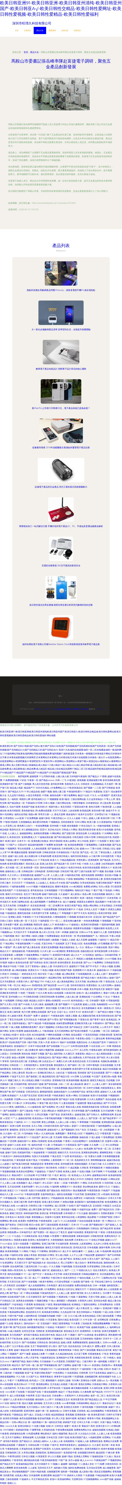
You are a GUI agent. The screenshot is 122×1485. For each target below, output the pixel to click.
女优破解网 (65, 1069)
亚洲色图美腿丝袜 (54, 1331)
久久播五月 (68, 1053)
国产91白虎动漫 (85, 1335)
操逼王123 (12, 1190)
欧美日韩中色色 (47, 1335)
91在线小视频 (83, 1171)
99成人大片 (50, 981)
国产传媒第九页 (84, 1205)
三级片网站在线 (63, 803)
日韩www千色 (86, 932)
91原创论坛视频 (95, 1289)
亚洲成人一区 (99, 1357)
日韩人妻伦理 (18, 1072)
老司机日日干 (20, 958)
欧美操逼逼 (96, 1069)
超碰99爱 (76, 1365)
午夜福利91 (60, 1327)
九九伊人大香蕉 (100, 1243)
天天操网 (57, 1137)
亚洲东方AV (33, 970)
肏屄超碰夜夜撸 (43, 1338)
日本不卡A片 (75, 1012)
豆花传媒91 (46, 1323)
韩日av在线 (34, 1224)
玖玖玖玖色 (75, 1152)
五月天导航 (80, 981)
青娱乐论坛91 (109, 1403)
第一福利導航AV (36, 1422)
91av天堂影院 (58, 1361)
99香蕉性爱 (105, 1133)
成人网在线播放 (19, 970)
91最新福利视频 (107, 924)
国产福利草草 (9, 1137)
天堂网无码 (77, 1479)
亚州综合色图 (100, 1300)
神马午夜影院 (56, 841)
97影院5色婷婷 (10, 822)
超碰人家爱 (66, 1342)
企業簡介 (27, 30)
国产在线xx (65, 1126)
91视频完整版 (41, 1300)
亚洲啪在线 (84, 996)
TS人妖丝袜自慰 (61, 1369)
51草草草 (4, 1061)
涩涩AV (43, 829)
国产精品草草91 (110, 1118)
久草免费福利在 (105, 1304)
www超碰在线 (34, 1107)
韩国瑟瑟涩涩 (36, 1164)
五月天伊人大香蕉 (52, 1403)
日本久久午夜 (114, 1198)
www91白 (18, 1194)
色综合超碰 (110, 1099)
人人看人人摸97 (100, 974)
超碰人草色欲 (30, 1255)
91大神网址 (51, 1179)
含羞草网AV (27, 1167)
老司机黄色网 (100, 951)
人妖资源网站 (85, 1243)
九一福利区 (12, 799)
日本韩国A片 (69, 1213)
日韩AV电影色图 (38, 1471)
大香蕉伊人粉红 (85, 1300)
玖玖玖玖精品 (42, 788)
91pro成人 (43, 1266)
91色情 (85, 864)
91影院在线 (109, 981)
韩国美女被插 (20, 1240)
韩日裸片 (74, 898)
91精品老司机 (6, 1160)
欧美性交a (93, 913)
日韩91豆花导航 (91, 1027)
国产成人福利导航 (53, 1053)
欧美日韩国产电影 (63, 970)
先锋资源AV (17, 1069)
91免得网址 (48, 1205)
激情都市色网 (34, 852)
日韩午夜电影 (92, 1065)
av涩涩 (6, 1118)
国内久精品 (63, 1319)
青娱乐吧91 (17, 1175)
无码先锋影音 (67, 822)
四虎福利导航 (23, 1152)
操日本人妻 (47, 1137)
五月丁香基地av (32, 966)
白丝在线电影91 (39, 977)
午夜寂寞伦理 (18, 928)
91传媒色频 (115, 970)
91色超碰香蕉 (38, 1152)
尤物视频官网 (90, 1376)
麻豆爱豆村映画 (40, 822)
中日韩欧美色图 (30, 996)
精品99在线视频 (110, 1069)
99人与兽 (20, 1376)
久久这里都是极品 (20, 1148)
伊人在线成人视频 (30, 1080)
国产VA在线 (23, 1004)
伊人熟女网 (105, 803)
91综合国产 (35, 1137)
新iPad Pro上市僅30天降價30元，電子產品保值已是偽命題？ (61, 408)
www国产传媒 (106, 1479)
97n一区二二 (56, 920)
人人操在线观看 (39, 848)
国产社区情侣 (36, 1148)
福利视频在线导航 (95, 1202)
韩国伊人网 (24, 799)
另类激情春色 (94, 1354)
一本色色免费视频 (90, 920)
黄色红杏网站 (84, 1384)
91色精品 (49, 1327)
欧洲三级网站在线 (20, 901)
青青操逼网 (28, 1437)
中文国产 (96, 1076)
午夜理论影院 (14, 1456)
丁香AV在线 (95, 848)
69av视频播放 (30, 1228)
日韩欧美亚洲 (48, 852)
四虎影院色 (37, 985)
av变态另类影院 (33, 795)
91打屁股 (44, 1445)
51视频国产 (13, 1354)
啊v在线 (13, 1221)
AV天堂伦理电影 (62, 1281)
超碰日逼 (73, 932)
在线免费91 (39, 1008)
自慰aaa (4, 939)
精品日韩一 (5, 1422)
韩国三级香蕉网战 (61, 1323)
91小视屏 (50, 1354)
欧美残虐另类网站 (50, 1312)
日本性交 (59, 1426)
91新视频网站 (90, 845)
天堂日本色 (46, 943)
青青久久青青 (6, 1350)
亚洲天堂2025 (102, 1426)
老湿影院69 (80, 1202)
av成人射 (116, 1126)
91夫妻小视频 (38, 1426)
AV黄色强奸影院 (87, 1126)
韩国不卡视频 (37, 1053)
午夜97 (10, 1380)
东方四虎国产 (16, 1335)
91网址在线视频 (31, 1293)
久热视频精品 (96, 784)
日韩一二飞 (60, 780)
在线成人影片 (35, 1099)
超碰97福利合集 (49, 894)
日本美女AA (11, 1217)
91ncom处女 (6, 1243)
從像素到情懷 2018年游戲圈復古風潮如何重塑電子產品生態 (61, 447)
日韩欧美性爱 (105, 1034)
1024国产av (11, 845)
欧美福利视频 (72, 1080)
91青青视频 (82, 1122)
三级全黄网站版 (78, 799)
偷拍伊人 (110, 894)
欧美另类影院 (13, 810)
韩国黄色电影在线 (90, 1107)
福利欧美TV (23, 1137)
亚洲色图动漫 (26, 875)
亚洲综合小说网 (88, 1380)
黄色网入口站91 (25, 826)
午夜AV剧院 (38, 1319)
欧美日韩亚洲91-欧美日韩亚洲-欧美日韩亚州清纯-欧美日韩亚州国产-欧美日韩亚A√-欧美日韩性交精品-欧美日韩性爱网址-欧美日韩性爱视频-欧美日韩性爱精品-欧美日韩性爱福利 (61, 8)
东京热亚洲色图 (37, 905)
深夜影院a (80, 1053)
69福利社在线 (16, 1255)
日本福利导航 (111, 955)
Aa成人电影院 (14, 1331)
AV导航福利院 (112, 1000)
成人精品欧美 (76, 1084)
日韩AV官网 (89, 837)
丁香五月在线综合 (16, 1308)
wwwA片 (66, 1000)
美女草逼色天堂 (97, 989)
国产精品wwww (46, 780)
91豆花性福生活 (21, 890)
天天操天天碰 (94, 1164)
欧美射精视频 (11, 1251)
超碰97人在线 (14, 1145)
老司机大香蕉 (92, 1091)
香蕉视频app (38, 1217)
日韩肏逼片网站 (99, 1384)
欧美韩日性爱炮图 (89, 924)
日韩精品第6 (28, 871)
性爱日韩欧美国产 (104, 883)
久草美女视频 (28, 1452)
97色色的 (107, 890)
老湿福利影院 (45, 1228)
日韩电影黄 (39, 871)
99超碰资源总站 (47, 1357)
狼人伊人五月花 (46, 932)
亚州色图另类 (67, 1164)
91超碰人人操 (82, 1441)
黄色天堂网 (94, 807)
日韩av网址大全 (19, 1422)
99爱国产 (7, 947)
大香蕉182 (29, 1114)
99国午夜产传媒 (15, 1316)
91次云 (106, 996)
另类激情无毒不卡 (66, 909)
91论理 (65, 1156)
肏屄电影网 (23, 776)
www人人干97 (71, 1050)
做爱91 (67, 1426)
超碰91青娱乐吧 (21, 1350)
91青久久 (71, 1327)
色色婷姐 (67, 928)
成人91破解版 (69, 901)
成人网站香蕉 (68, 974)
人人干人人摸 (75, 1255)
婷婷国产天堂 (69, 1422)
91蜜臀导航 (35, 1430)
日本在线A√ (114, 951)
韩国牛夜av (54, 807)
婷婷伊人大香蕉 (74, 1475)
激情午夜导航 (76, 1293)
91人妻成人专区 (86, 1464)
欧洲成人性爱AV (11, 1034)
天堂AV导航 (94, 1297)
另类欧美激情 (107, 1213)
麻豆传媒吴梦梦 (37, 1179)
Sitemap (99, 709)
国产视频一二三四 (92, 788)
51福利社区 (112, 1042)
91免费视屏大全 (54, 901)
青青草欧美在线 (95, 1262)
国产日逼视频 (25, 1038)
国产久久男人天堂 (8, 1004)
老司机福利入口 (38, 799)
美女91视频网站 (47, 1027)
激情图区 (61, 1300)
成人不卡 (66, 1251)
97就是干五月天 (17, 1076)
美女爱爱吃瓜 (100, 1335)
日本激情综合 (92, 803)
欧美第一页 (98, 1221)
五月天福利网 (107, 1110)
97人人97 (65, 1046)
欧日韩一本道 (108, 1445)
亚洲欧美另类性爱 (8, 993)
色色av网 (86, 894)
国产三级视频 (24, 784)
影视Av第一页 (20, 920)
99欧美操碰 (48, 1031)
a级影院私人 (20, 1107)
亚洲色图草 (93, 860)
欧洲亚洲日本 (6, 746)
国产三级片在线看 (83, 871)
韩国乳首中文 (63, 1110)
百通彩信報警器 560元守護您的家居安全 (61, 565)
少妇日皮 (60, 1072)
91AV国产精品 (20, 1289)
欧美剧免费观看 (75, 845)
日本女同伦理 (94, 1183)
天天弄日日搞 (13, 1281)
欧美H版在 (64, 799)
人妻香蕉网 (56, 1160)
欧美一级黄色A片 (106, 1008)
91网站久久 (110, 1221)
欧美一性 (26, 1145)
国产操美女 (10, 1224)
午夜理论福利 (43, 939)
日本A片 (75, 1224)
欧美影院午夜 (70, 1452)
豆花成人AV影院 (42, 1414)
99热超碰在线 (57, 1198)
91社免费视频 (31, 818)
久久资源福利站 (104, 822)
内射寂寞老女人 (108, 1088)
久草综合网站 (29, 1103)
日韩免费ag (114, 1319)
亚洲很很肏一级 (82, 1414)
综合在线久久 (53, 1262)
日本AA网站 (80, 822)
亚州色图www (15, 996)
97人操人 (108, 1456)
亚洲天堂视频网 (109, 1331)
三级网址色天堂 (108, 1278)
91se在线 (35, 943)
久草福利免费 (44, 856)
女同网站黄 (102, 1319)
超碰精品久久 (84, 1445)
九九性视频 (85, 1076)
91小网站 (23, 1251)
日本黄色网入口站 (70, 848)
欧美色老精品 (89, 1316)
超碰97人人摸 (10, 1399)
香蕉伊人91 (106, 867)
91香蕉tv (67, 1141)
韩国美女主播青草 (85, 901)
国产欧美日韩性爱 (20, 1164)
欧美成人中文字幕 (53, 1274)
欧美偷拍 (16, 1008)
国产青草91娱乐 (97, 1019)
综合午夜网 (15, 807)
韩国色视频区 (81, 1164)
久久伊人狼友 (37, 1004)
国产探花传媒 (50, 1084)
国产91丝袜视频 (29, 1281)
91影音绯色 (17, 1460)
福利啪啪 (38, 1403)
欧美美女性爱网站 (25, 1171)
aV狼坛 (73, 1122)
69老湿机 (71, 780)
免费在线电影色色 (83, 1285)
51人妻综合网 (98, 1038)
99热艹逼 (62, 1460)
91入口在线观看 (68, 1221)
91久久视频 (54, 1266)
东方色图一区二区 (14, 867)
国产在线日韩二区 (48, 958)
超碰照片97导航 (77, 966)
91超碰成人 (74, 924)
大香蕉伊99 (70, 1395)
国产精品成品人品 (93, 1399)
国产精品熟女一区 (16, 803)
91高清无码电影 (90, 1034)
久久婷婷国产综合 (76, 1091)
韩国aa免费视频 (70, 1137)
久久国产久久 (32, 1376)
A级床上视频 (37, 936)
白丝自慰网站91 (80, 1141)
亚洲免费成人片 (29, 837)
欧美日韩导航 (105, 913)
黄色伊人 (18, 1323)
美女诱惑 (77, 1186)
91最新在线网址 (89, 1304)
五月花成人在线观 (58, 1384)
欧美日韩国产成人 (79, 1437)
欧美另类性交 (69, 1278)
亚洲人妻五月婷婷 (50, 1202)
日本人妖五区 (26, 989)
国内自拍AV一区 (31, 1323)
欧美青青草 (12, 1319)
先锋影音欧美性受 (83, 1357)
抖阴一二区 (61, 1316)
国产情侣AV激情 (105, 1012)
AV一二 (27, 1122)
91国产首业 (54, 1114)
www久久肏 (11, 1426)
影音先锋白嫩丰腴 (72, 920)
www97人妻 (63, 985)
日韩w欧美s (106, 1266)
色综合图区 (76, 1034)
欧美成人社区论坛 (65, 1289)
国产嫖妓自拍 (53, 1190)
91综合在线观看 (85, 1221)
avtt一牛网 (106, 1046)
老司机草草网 (57, 784)
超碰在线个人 (53, 1129)
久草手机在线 (89, 1057)
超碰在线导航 (24, 1118)
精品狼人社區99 (37, 1000)
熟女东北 (76, 1008)
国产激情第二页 (33, 1076)
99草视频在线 (9, 1198)
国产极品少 (93, 776)
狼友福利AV (71, 814)
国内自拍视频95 (47, 867)
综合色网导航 (16, 1266)
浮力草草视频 (77, 1110)
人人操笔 (32, 1468)
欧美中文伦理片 (85, 814)
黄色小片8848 (77, 1179)
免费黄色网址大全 (82, 1430)
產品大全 (39, 30)
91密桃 (103, 776)
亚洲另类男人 (67, 1114)
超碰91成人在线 (15, 856)
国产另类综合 (36, 962)
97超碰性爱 (80, 1103)
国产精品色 (97, 1392)
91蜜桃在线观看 (67, 1236)
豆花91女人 (62, 1012)
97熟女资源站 (72, 1392)
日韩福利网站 (82, 1403)
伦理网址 (106, 1437)
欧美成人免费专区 (74, 1198)
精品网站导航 (54, 977)
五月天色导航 (9, 905)
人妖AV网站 (27, 1008)
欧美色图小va (61, 924)
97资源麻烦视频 (7, 1171)
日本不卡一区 (23, 841)
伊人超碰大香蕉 (15, 1015)
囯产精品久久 (25, 1441)
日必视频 (110, 1080)
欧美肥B (22, 1221)
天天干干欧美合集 (14, 1338)
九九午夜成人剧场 (20, 1346)
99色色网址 (58, 1373)
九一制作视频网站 (32, 1270)
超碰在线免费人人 (32, 1031)
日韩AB (107, 1369)
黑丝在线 (26, 1053)
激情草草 (4, 1129)
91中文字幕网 (109, 1399)
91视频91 (72, 1335)
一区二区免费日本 (55, 905)
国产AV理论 (53, 1019)
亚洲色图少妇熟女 (39, 841)
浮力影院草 (116, 886)
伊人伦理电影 (112, 1145)
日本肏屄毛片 (25, 1232)
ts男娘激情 (71, 1300)
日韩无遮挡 (77, 837)
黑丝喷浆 (82, 1072)
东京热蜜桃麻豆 (88, 1008)
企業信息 (64, 30)
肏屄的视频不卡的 (107, 1376)
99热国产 (105, 1190)
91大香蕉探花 (69, 1145)
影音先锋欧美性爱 (111, 780)
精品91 (61, 1392)
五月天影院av (33, 1407)
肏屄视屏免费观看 (71, 977)
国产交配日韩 (68, 833)
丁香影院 (30, 993)
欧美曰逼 (44, 1213)
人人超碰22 (5, 1164)
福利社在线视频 (64, 1194)
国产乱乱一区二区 (89, 852)
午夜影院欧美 (93, 1190)
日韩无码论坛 (32, 1091)
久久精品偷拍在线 (64, 1354)
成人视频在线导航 (86, 1015)
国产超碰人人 (111, 1224)
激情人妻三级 (59, 791)
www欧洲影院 (76, 886)
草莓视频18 (67, 913)
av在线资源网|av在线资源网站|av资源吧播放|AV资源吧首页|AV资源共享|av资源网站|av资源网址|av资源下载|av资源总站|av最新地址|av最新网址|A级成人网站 (61, 761)
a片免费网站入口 (58, 788)
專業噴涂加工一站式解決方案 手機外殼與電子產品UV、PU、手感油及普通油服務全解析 (61, 526)
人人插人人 (13, 833)
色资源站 (96, 1365)
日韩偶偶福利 (82, 1228)
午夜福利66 (98, 1023)
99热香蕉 (4, 1433)
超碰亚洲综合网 (38, 1388)
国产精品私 (105, 860)
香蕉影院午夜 (90, 1232)
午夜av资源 (114, 936)
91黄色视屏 (19, 1160)
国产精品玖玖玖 (106, 1209)
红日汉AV (16, 1342)
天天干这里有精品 (97, 1373)
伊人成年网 (57, 1228)
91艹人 (14, 1118)
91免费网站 (97, 962)
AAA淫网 (74, 1076)
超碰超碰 (59, 1050)
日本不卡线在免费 (37, 1046)
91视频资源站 (114, 1460)
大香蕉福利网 (16, 1411)
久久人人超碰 (73, 818)
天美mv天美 (44, 1042)
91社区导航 (78, 1194)
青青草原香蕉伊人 (68, 1445)
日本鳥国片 (52, 1285)
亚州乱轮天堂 (79, 1247)
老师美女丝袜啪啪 (24, 1300)
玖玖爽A (76, 1380)
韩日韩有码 (51, 1167)
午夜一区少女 (13, 985)
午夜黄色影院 (45, 1221)
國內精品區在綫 (31, 1460)
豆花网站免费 (53, 1038)
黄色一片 (16, 879)
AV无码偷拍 (27, 1133)
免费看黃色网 (107, 1114)
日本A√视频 (49, 803)
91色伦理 (23, 1190)
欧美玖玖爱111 (89, 1012)
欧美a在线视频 (55, 1141)
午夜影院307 (100, 898)
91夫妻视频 (88, 1475)
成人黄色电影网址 (65, 981)
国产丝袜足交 (75, 1027)
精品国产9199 (59, 1475)
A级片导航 (32, 1042)
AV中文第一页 (89, 1319)
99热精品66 (101, 1198)
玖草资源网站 (93, 1266)
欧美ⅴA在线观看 (55, 993)
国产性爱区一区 (41, 1232)
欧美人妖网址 (69, 841)
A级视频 (55, 939)
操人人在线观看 (111, 1289)
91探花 (49, 1304)
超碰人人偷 (93, 1251)
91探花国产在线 (33, 1392)
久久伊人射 (45, 951)
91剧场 (69, 879)
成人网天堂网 (35, 1209)
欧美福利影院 (114, 1175)
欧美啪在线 (39, 1304)
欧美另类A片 (41, 807)
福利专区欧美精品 (79, 856)
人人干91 (95, 1278)
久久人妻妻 (95, 864)
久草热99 (4, 974)
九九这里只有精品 (16, 795)
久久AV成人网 (74, 1316)
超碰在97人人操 (108, 1091)
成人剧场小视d (86, 1471)
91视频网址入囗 (91, 1133)
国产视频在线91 (97, 1224)
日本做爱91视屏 (11, 924)
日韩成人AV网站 (69, 829)
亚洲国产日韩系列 (42, 1449)
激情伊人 (45, 1198)
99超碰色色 (10, 913)
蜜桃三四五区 (16, 1213)
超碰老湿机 (80, 1114)
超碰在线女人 (57, 1270)
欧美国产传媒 (83, 1327)
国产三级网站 (64, 1365)
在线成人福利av (40, 1441)
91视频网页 (10, 848)
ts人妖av (79, 1148)
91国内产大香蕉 (54, 1171)
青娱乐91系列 (88, 1426)
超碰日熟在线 (113, 1160)
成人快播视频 (26, 924)
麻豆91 (87, 1084)
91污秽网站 (42, 1251)
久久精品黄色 (94, 833)
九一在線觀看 (6, 1099)
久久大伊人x (13, 875)
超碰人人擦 (94, 818)
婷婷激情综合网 (17, 1433)
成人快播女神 (30, 856)
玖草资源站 (10, 1259)
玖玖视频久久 (6, 1202)
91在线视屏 (58, 943)
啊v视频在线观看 (19, 852)
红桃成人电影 (112, 1430)
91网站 (83, 1183)
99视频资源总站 (46, 886)
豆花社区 (97, 917)
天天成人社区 (23, 1388)
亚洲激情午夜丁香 (8, 784)
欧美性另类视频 (10, 1418)
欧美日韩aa (102, 977)
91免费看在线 (22, 1380)
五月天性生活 (30, 1019)
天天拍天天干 (20, 932)
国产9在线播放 (29, 1342)
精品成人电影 (16, 788)
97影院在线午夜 (80, 807)
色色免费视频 (90, 943)
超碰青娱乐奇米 (99, 1175)
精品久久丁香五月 (58, 1232)
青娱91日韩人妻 (111, 993)
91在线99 (71, 1205)
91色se (52, 1300)
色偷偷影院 (102, 1004)
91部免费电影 (107, 1137)
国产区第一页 (95, 1118)
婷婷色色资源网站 (22, 1156)
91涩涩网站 (22, 1209)
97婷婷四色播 (100, 1407)
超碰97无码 (10, 1152)
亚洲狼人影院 (14, 917)
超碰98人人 (112, 1373)
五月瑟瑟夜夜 (6, 955)
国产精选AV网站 (60, 1057)
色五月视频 (43, 1236)
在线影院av (5, 1008)
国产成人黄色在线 (31, 947)
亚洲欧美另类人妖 (83, 1023)
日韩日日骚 (22, 1224)
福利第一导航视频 (69, 1471)
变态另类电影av (84, 1312)
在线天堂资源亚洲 (71, 1274)
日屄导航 (36, 1198)
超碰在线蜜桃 (98, 1430)
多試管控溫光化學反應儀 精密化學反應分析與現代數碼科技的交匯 (61, 605)
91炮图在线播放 (111, 1167)
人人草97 (49, 1399)
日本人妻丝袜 (113, 1346)
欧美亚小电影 (24, 1217)
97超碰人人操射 (67, 939)
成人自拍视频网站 (95, 1411)
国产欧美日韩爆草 (79, 1031)
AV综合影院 (13, 989)
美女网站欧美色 (90, 1186)
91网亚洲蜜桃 (69, 1118)
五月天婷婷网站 (62, 1031)
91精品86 (88, 791)
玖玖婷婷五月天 (60, 966)
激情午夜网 (104, 1247)
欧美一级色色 (86, 898)
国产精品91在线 (66, 1099)
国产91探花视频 (87, 1350)
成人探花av (75, 894)
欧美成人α (77, 1175)
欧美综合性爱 (22, 962)
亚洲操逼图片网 (94, 780)
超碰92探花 (44, 818)
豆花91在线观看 (21, 1243)
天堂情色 (81, 1411)
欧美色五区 (15, 837)
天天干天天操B (60, 810)
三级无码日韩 (30, 1266)
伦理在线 (104, 1107)
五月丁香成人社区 (74, 943)
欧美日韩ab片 (20, 1384)
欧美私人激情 (69, 1171)
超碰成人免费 (38, 1354)
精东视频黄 (72, 826)
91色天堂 (74, 852)
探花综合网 (81, 833)
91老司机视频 (86, 1407)
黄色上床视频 (48, 1122)
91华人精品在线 (32, 791)
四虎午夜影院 (34, 1202)
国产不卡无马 (80, 913)
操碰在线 (83, 1137)
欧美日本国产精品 (73, 905)
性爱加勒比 (91, 985)
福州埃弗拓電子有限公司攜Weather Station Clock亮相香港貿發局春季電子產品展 (61, 644)
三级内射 (7, 1373)
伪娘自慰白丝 (86, 951)
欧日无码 (53, 1103)
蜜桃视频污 (51, 1380)
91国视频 (71, 917)
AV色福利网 (105, 1251)
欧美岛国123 (76, 1319)
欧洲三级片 (10, 841)
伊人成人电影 (61, 1255)
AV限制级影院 (59, 917)
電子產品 (58, 709)
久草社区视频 (41, 1114)
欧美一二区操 (61, 1183)
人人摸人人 (82, 1118)
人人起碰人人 (42, 883)
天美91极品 (105, 1422)
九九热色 (56, 1449)
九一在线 (7, 1289)
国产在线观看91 (11, 1110)
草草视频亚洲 (95, 1167)
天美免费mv (58, 1395)
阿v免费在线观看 (43, 810)
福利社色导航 (20, 814)
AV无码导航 (107, 1183)
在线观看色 (68, 1441)
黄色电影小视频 (68, 1209)
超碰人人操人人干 (66, 958)
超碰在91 (45, 1015)
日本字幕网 (96, 1171)
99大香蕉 (75, 1323)
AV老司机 (96, 1331)
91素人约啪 (97, 1369)
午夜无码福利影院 (48, 1460)
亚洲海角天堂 (58, 1080)
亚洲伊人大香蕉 (7, 1179)
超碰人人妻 (46, 966)
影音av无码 (25, 1034)
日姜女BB (22, 845)
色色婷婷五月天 (82, 1160)
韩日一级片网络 (22, 936)
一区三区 (105, 1031)
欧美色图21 (64, 1224)
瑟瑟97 (93, 841)
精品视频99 (100, 901)
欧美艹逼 (29, 1373)
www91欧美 (114, 1004)
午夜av (37, 1133)
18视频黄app (6, 932)
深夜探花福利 (82, 1236)
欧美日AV (7, 1156)
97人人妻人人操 (7, 1183)
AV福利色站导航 (72, 875)
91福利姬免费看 (17, 886)
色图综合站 (81, 1042)
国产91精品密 (34, 1023)
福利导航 (36, 909)
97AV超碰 (14, 977)
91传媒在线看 (100, 947)
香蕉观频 (81, 780)
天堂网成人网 (34, 1061)
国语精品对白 (44, 1057)
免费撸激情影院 (80, 1342)
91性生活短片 (85, 826)
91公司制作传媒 (47, 776)
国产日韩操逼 (108, 788)
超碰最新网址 (26, 833)
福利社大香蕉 (40, 879)
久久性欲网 (29, 1175)
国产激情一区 (87, 1281)
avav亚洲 (19, 818)
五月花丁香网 (80, 1354)
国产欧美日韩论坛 (56, 879)
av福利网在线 (30, 1316)
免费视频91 (60, 1133)
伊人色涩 (60, 1107)
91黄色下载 (42, 1103)
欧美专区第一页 (68, 936)
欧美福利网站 (64, 1479)
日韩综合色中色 (104, 837)
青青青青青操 (36, 1350)
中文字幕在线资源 (43, 917)
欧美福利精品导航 (24, 1464)
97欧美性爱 (106, 807)
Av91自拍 (4, 1403)
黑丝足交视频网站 (103, 1471)
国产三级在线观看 (49, 1224)
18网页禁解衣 (78, 803)
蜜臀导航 (58, 928)
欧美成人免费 (25, 1319)
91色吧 (21, 993)
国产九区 (62, 1346)
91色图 (62, 826)
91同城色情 (29, 883)
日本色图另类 (107, 856)
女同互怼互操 (28, 1331)
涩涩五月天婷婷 (26, 1129)
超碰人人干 (48, 924)
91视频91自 (11, 909)
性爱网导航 (32, 1221)
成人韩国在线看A (104, 1053)
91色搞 (79, 909)
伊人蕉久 (53, 1346)
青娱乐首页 (63, 1179)
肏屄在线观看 (87, 875)
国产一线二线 (41, 1259)
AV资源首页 (41, 1456)
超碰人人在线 (89, 1004)
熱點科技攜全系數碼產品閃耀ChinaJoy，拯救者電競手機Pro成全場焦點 (61, 290)
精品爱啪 (91, 1217)
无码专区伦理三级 (18, 1061)
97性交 (105, 1354)
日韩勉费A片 (23, 905)
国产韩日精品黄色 (62, 837)
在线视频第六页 (96, 1141)
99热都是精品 (24, 909)
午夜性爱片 (73, 1183)
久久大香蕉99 (109, 1164)
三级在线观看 (11, 1479)
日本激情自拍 (62, 852)
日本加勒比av (67, 1148)
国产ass (87, 962)
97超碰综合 (40, 1171)
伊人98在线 (83, 841)
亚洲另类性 (29, 1411)
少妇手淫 (4, 977)
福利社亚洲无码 (30, 1369)
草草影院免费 (56, 1213)
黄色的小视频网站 (25, 1259)
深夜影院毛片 (11, 898)
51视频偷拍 (57, 1338)
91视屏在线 (61, 1297)
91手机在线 (43, 860)
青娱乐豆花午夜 (104, 1350)
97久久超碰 (82, 1213)
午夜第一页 (32, 780)
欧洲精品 (76, 1304)
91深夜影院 (51, 1152)
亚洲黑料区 (85, 1331)
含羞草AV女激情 (52, 1217)
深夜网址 (45, 1278)
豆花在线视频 (98, 894)
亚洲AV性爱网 (16, 1031)
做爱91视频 (46, 791)
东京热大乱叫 (54, 829)
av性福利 (105, 1194)
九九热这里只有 (67, 1312)
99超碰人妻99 (12, 860)
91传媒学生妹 (83, 1209)
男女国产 (28, 1015)
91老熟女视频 (67, 1202)
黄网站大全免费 (111, 1441)
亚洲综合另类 (67, 1038)
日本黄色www (16, 1228)
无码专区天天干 (45, 1468)
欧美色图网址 (111, 1202)
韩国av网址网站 (90, 905)
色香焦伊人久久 (72, 784)
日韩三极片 (5, 883)
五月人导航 (36, 1126)
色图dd (11, 962)
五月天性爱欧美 (7, 981)
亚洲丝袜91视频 (110, 1308)
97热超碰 (115, 1190)
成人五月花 (14, 939)
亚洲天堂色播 (46, 1065)
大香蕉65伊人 (22, 981)
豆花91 (106, 791)
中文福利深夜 (62, 1243)
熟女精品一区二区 (22, 1278)
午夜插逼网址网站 (16, 1312)
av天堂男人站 (9, 826)
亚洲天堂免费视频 (49, 947)
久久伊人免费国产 (95, 1099)
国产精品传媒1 (52, 1308)
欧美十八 (54, 860)
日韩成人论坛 (108, 848)
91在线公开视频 (96, 1240)
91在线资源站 (71, 1373)
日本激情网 (34, 1475)
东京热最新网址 (107, 1274)
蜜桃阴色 (14, 1129)
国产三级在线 (26, 1110)
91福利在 (18, 1122)
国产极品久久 (9, 1247)
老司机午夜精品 (31, 1335)
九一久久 (79, 947)
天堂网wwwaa (21, 1099)
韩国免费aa (12, 1232)
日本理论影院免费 (79, 1046)
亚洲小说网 (15, 1126)
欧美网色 (60, 996)
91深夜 (20, 966)
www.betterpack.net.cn (44, 709)
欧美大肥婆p (37, 898)
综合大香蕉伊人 (100, 1270)
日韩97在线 (63, 1437)
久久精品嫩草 (39, 1038)
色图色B (98, 1338)
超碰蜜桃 (92, 939)
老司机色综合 (36, 890)
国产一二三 (5, 1236)
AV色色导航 (42, 1069)
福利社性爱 (36, 1145)
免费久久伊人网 (64, 1061)
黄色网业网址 (42, 1384)
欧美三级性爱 (13, 1012)
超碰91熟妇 (67, 1456)
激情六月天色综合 (14, 894)
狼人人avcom (86, 1460)
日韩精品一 (15, 974)
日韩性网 (83, 1373)
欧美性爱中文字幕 (81, 1069)
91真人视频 (14, 1027)
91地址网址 (8, 943)
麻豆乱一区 (65, 1175)
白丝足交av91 (48, 1061)
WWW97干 (109, 1392)
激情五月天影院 (52, 1247)
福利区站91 (66, 1449)
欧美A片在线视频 (105, 829)
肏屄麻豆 (82, 1418)
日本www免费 (109, 1342)
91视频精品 (54, 822)
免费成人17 (55, 913)
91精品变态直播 (71, 1338)
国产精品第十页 (61, 864)
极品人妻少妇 (114, 1300)
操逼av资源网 (18, 1057)
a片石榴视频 (104, 943)
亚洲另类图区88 (92, 1449)
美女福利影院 (114, 1084)
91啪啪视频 (18, 1373)
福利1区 (46, 1270)
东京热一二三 (15, 1088)
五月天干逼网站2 (13, 1437)
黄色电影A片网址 (46, 1255)
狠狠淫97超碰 (112, 989)
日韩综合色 (42, 1342)
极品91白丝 (83, 795)
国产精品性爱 (50, 985)
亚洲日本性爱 (44, 1095)
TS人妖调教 (94, 1031)
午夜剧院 (97, 1312)
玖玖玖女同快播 (68, 989)
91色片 (55, 1175)
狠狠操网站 (79, 879)
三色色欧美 (86, 1323)
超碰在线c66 (103, 970)
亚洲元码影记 (24, 1426)
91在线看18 (103, 841)
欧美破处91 (13, 1095)
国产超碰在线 (54, 848)
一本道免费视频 (41, 826)
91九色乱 (16, 1236)
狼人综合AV (80, 1262)
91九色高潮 (76, 1004)
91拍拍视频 (94, 1122)
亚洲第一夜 (54, 1069)
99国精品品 (17, 1414)
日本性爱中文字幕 (40, 913)
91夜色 (101, 1232)
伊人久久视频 (54, 1456)
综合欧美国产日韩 (17, 1042)
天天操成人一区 (94, 1129)
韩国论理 (38, 924)
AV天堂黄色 (51, 1319)
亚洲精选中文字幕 (65, 1357)
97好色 (23, 780)
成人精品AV (62, 867)
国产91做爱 (25, 1354)
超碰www (84, 848)
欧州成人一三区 (37, 1380)
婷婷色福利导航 (31, 1213)
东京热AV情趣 (111, 875)
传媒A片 (4, 1088)
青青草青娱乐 (46, 1376)
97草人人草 (109, 799)
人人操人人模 (61, 1122)
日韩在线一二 (16, 1065)
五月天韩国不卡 (42, 1464)
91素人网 (58, 1407)
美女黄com (31, 1072)
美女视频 (109, 871)
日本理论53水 (101, 814)
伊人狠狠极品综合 (30, 829)
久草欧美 (84, 1167)
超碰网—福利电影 (69, 1464)
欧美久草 (91, 970)
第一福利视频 (100, 1361)
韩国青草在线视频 (81, 928)
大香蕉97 (112, 1361)
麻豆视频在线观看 (79, 1388)
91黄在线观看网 (49, 1392)
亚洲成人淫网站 (81, 1456)
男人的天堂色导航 (41, 784)
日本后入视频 (28, 1456)
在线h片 (80, 993)
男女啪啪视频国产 (85, 936)
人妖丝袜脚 (73, 810)
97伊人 (84, 818)
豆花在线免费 (79, 1266)
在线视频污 (21, 1183)
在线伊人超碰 (64, 1380)
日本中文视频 (93, 1088)
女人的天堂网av (105, 985)
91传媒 (71, 1297)
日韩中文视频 (69, 1411)
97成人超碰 (94, 1137)
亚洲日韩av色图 (108, 1076)
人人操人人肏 (56, 1441)
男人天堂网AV (67, 1262)
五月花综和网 (13, 1186)
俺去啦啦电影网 (50, 1099)
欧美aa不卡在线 (57, 883)
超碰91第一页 (42, 1411)
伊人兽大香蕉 (112, 1057)
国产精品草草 (11, 1038)
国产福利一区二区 (76, 1065)
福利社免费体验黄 (76, 1468)
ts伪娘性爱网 (95, 1437)
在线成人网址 (21, 1475)
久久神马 (87, 1175)
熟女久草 (73, 1433)
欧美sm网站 (72, 1095)
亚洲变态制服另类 (112, 879)
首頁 (17, 30)
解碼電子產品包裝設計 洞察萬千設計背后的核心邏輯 (61, 369)
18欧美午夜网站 (45, 1281)
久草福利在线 (48, 1430)
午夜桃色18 (27, 917)
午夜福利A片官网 (34, 803)
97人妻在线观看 (66, 1103)
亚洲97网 (7, 1327)
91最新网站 (35, 1243)
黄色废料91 (114, 974)
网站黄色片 (46, 1433)
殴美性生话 (15, 829)
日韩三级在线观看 (105, 1316)
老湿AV (53, 1479)
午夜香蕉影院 (111, 1411)
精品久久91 (5, 951)
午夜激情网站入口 (28, 860)
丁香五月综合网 (15, 1019)
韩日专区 (42, 974)
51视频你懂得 (98, 928)
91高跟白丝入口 (84, 1270)
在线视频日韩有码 (86, 1452)
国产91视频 (98, 871)
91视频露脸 (52, 799)
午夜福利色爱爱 (32, 1194)
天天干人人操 (56, 1259)
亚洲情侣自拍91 (55, 1452)
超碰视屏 (34, 776)
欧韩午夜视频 (107, 1449)
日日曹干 (107, 1293)
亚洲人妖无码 (46, 864)
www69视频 (32, 886)
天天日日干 (17, 883)
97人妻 (46, 1145)
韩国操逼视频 (22, 1179)
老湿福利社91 (20, 1046)
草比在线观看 (23, 848)
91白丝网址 (96, 996)
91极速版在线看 (35, 1289)
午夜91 (37, 1110)
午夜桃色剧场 (11, 1449)
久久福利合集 (47, 1133)
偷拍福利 (39, 1399)
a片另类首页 (9, 1285)
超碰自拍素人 (95, 1342)
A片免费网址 (50, 1289)
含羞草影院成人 (48, 1194)
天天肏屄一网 (110, 784)
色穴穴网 (26, 1012)
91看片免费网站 (69, 795)
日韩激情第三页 (12, 1452)
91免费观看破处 (52, 936)
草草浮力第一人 (45, 814)
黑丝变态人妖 (32, 864)
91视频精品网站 (52, 1148)
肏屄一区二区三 (98, 1395)
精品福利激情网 (35, 845)
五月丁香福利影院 (39, 1346)
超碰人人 (11, 1483)
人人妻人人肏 (103, 1433)
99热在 (75, 1350)
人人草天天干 (106, 1027)
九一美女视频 (112, 1380)
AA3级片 (95, 1422)
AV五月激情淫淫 (33, 1297)
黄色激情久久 (60, 1065)
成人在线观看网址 (37, 1285)
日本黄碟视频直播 (111, 1156)
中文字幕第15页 (43, 1175)
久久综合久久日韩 (86, 1433)
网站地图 (51, 735)
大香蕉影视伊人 (31, 1065)
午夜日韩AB (56, 1278)
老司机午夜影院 (10, 1441)
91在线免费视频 (49, 909)
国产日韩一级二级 (30, 1365)
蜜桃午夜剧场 (61, 886)
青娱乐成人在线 (73, 1107)
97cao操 (84, 1224)
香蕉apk (89, 947)
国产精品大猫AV (88, 977)
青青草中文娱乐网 (62, 1376)
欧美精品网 (85, 810)
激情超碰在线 (18, 951)
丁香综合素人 (104, 852)
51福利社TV (103, 939)
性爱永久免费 (94, 1156)
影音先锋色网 (20, 1468)
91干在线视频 (109, 1171)
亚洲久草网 (108, 1388)
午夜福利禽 (32, 932)
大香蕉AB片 (29, 1069)
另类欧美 (40, 1331)
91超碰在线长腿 (45, 837)
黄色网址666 (55, 1251)
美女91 (20, 1050)
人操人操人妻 (71, 996)
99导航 (45, 795)
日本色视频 (92, 1247)
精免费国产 (5, 1304)
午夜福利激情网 (22, 943)
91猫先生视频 (83, 1278)
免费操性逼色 (96, 1441)
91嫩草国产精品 (18, 1361)
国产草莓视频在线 (68, 1019)
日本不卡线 (75, 864)
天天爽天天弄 (64, 1008)
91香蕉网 (28, 1304)
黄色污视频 (51, 1008)
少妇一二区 (63, 1084)
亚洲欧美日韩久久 (46, 1072)
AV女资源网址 (6, 1262)
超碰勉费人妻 (51, 1004)
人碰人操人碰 (62, 776)
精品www (26, 985)
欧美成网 (88, 1148)
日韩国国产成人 (73, 1361)
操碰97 (111, 1407)
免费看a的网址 (91, 886)
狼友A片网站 (33, 1361)
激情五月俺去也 (97, 1080)
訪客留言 (77, 30)
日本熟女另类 (61, 1027)
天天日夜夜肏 (93, 1061)
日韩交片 (74, 1369)
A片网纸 (66, 1034)
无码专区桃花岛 (77, 985)
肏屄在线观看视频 (28, 1418)
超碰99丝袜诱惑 (75, 1232)
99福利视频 (8, 936)
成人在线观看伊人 (93, 993)
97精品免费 (88, 1255)
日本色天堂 (51, 1437)
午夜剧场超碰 (48, 1023)
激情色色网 (55, 795)
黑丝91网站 (113, 947)
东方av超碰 (73, 1460)
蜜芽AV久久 (104, 1186)
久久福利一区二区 (11, 1133)
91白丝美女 (45, 1080)
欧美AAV (55, 1042)
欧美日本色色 (75, 867)
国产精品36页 (63, 1076)
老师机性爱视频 (41, 833)
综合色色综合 (74, 1346)
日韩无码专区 (111, 1464)
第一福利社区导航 (53, 1422)
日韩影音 (89, 1179)
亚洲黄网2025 (79, 970)
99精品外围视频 (18, 1407)
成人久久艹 (76, 955)
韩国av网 (32, 814)
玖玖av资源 (104, 886)
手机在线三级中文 (103, 1281)
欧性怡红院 (66, 1247)
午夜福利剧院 (32, 951)
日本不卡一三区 (110, 1338)
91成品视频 (73, 1167)
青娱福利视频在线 (62, 1304)
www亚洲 (9, 1392)
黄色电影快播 (23, 1247)
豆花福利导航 (20, 1084)
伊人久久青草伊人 (93, 1293)
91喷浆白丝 (83, 1019)
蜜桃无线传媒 (23, 913)
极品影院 (100, 1452)
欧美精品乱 (111, 1019)
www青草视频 (68, 1403)
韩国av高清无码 (15, 1270)
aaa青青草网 (16, 1369)
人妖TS (56, 1221)
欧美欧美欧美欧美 (14, 1357)
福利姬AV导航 (60, 1468)
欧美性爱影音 (64, 962)
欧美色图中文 (43, 1240)
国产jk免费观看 (92, 1110)
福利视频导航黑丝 (35, 1327)
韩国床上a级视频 (84, 958)
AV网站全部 (114, 1179)
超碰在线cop (56, 1411)
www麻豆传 (21, 1205)
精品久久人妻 (6, 1194)
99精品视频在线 (67, 860)
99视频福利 (113, 1095)
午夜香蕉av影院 (82, 1038)
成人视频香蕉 (109, 1468)
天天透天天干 (20, 1262)
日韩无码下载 (66, 871)
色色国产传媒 (28, 807)
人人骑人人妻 (62, 1293)
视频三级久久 (14, 1080)
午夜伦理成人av (58, 818)
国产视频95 (64, 1004)
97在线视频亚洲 (83, 974)
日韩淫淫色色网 (47, 996)
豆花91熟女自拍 (43, 1395)
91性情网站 (44, 1160)
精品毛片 (16, 1365)
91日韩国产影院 (104, 1217)
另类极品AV (31, 1057)
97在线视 (20, 1392)
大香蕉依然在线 (113, 1232)
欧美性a (32, 1240)
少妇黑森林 (108, 1129)
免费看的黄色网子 (29, 1027)
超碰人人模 (29, 1338)
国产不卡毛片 (92, 966)
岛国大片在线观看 (40, 1156)
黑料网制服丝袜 (98, 1160)
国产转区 (101, 1057)
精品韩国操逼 (57, 1414)
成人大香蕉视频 (17, 1395)
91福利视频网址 (103, 1126)
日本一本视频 (61, 932)
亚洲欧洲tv (78, 1449)
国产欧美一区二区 (102, 1148)
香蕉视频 (69, 1414)
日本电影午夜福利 (78, 776)
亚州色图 (54, 826)
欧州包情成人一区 (79, 1000)
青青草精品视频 (113, 1038)
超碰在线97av (24, 1141)
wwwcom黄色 (7, 1107)
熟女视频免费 (79, 1190)
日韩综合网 (33, 1445)
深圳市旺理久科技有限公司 (72, 709)
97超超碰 (65, 1388)
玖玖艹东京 (80, 1129)
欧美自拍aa (37, 1118)
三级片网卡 (87, 1361)
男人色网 (17, 947)
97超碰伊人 (24, 1479)
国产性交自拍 (19, 1327)
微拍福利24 (94, 1213)
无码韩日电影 (52, 871)
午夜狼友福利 (57, 1015)
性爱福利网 (80, 1099)
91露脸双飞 (21, 1445)
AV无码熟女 (88, 955)
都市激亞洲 (24, 898)
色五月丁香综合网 (32, 894)
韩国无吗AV (66, 1190)
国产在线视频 (53, 1046)
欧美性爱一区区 (31, 867)
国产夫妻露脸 (48, 1297)
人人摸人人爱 (57, 875)
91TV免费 (99, 1464)
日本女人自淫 (90, 909)
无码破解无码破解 (46, 1316)
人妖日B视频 (54, 989)
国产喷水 (67, 1259)
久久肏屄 (96, 1445)
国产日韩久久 (93, 1114)
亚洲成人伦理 (79, 1259)
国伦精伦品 (54, 1342)
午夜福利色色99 (47, 1293)
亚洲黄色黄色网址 (90, 1152)
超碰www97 (111, 1240)
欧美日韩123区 (108, 818)
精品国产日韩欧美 (35, 1308)
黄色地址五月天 (71, 1331)
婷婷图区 (99, 875)
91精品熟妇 (5, 1148)
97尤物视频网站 (91, 1479)
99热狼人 (111, 1357)
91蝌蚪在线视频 (53, 1034)
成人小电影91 (35, 1183)
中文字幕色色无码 (40, 1479)
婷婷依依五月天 (29, 974)
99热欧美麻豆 (58, 1095)
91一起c (28, 1274)
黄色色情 (74, 1243)
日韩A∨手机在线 (43, 1088)
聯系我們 (52, 30)
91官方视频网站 (66, 890)
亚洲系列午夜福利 (61, 955)
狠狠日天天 (63, 1152)
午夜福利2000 (45, 1369)
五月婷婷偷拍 (86, 1338)
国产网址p (110, 1023)
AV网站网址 (55, 833)
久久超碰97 (64, 894)
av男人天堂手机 (31, 1357)
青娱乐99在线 (9, 966)
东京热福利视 (38, 1034)
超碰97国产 (114, 977)
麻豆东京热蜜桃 (66, 1285)
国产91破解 (83, 1145)
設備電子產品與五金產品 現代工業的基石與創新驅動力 (61, 487)
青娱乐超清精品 (94, 1103)
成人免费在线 (75, 1057)
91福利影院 (43, 920)
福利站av (99, 955)
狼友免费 (69, 1240)
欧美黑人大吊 (112, 928)
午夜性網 (42, 1019)
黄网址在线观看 (38, 1012)
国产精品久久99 (15, 791)
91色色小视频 (47, 970)
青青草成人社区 (75, 1133)
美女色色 (26, 1126)
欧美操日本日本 (84, 917)
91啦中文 (54, 1445)
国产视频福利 (67, 1129)
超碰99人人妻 (100, 932)
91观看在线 (71, 1072)
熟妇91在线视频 (67, 1042)
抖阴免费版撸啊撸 (101, 1323)
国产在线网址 (48, 1107)
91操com (86, 1365)
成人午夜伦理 (82, 1308)
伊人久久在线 (42, 1186)
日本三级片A (47, 1407)
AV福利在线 (89, 1198)
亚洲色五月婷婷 (71, 1407)
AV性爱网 (54, 1236)
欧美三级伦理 (50, 962)
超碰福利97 (101, 1255)
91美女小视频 (106, 966)
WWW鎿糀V (9, 1430)
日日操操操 (84, 1095)
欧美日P (4, 1042)
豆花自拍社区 (9, 1050)
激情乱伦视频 (16, 1114)
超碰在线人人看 (12, 871)
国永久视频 (27, 1403)
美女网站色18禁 (95, 981)
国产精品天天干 (7, 1464)
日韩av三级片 (6, 920)
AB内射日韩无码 (51, 1126)
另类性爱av (81, 860)
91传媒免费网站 (31, 955)
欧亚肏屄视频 (44, 1418)
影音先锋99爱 (98, 810)
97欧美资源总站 (75, 788)
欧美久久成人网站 (34, 928)
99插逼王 (106, 1205)
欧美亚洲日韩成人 (61, 856)
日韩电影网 (40, 1129)
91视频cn (55, 1464)
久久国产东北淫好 (28, 1095)
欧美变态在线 (79, 1061)
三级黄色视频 (104, 845)
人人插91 (115, 1259)
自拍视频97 (21, 1285)
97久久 (93, 795)
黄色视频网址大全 (110, 1418)
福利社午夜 (15, 1403)
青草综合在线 (68, 1217)
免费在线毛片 (110, 1236)
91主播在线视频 (28, 939)
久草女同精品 (105, 905)
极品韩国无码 (48, 1076)
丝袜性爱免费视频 (65, 1023)
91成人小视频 (54, 974)
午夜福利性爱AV (74, 791)
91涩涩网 (11, 1141)
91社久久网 (41, 993)
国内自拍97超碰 (35, 1084)
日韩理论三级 (35, 1205)
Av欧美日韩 (69, 993)
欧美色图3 (99, 958)
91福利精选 (27, 879)
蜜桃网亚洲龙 (106, 1152)
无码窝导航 (8, 1475)
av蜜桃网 (18, 955)
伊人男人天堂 (58, 1418)
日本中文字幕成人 (53, 898)
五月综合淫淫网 (94, 1468)
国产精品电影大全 (37, 1262)
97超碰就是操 (96, 1456)
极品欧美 (84, 1080)
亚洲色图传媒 (107, 1122)
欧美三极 (91, 822)
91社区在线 (94, 1046)
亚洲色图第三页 (92, 1194)
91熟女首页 (55, 1156)
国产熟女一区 (16, 1293)
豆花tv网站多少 (49, 1110)
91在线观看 (28, 1088)
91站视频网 (8, 1000)
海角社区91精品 (82, 890)
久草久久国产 (93, 1259)
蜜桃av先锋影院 (53, 1000)
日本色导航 (112, 898)
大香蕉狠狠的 (57, 1240)
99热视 (65, 898)
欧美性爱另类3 (98, 1414)
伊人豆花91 (48, 1183)
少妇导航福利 (107, 864)
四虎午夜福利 (100, 1179)
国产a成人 (29, 1414)
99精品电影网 (102, 1475)
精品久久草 (61, 1335)
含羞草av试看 (111, 1141)
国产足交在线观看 (96, 1072)
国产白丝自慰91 (67, 1308)
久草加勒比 (8, 818)
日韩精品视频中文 (90, 1274)
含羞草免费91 (28, 1186)
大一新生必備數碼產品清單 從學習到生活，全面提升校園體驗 (61, 329)
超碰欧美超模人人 (100, 1327)
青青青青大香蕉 (52, 1164)
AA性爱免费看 (33, 1433)
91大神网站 (107, 833)
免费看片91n (66, 1186)
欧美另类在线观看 (91, 867)
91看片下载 (96, 890)
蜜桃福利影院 (46, 1091)
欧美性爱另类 (77, 1399)
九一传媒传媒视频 (102, 826)
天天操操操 (45, 1361)
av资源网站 (80, 1217)
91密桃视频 (105, 920)
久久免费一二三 (97, 1145)
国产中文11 (38, 1274)
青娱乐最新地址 (67, 947)
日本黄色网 (15, 1053)
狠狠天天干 (80, 1289)
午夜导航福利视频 (53, 1118)
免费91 (94, 1209)
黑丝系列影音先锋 (87, 829)
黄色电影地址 (28, 810)
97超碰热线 (25, 977)
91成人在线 (107, 1312)
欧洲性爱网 (46, 1475)
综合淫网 (36, 1122)
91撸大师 (72, 1384)
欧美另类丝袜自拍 (105, 1015)
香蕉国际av (33, 958)
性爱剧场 (97, 791)
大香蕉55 (62, 1167)
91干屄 (31, 1384)
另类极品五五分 (62, 1399)
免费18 (36, 1015)
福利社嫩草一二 (79, 1251)
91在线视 (75, 1281)
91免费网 (48, 845)
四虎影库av (106, 1365)
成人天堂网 (81, 939)
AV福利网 (54, 1186)
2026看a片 (17, 1103)
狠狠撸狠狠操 (37, 1247)
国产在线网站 (72, 883)
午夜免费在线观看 (64, 1430)
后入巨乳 (84, 1050)
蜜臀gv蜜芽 (100, 1346)
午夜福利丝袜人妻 (94, 879)
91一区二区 (68, 1160)
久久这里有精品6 (95, 799)
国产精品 (105, 1259)
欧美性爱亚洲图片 (16, 864)
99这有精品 (17, 1304)
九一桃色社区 (101, 936)
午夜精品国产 (100, 1460)
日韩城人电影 (21, 1000)
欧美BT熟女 (31, 1160)
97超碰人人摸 (24, 1198)
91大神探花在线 (29, 1236)
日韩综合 (94, 1228)
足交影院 (97, 1205)
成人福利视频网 (37, 901)
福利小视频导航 (46, 1050)
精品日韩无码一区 (77, 1088)
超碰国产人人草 (42, 875)
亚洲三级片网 (20, 1202)
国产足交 (51, 1012)
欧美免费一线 (60, 845)
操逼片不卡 (111, 810)
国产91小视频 (112, 1072)
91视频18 (102, 909)
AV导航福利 (56, 1145)
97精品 (32, 1251)
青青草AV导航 (93, 1418)
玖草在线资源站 (87, 883)
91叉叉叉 (32, 920)
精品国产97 (29, 788)
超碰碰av (48, 928)
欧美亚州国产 (6, 890)
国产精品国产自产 (111, 917)
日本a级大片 (88, 1346)
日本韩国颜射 (50, 890)
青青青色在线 (72, 951)
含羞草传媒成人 (19, 1023)
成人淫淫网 (60, 1205)
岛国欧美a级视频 (109, 1061)
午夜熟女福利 (95, 1050)
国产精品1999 (37, 981)
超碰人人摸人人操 (109, 1297)
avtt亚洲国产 (104, 795)
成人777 (36, 1278)
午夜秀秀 (30, 1395)
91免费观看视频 (11, 780)
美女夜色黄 (77, 962)
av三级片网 (94, 856)
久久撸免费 (85, 1392)
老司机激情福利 (110, 1050)
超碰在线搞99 (60, 1091)
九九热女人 (10, 1209)
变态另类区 (65, 807)
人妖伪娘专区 (9, 1388)
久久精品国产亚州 (97, 1042)
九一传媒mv (96, 1308)
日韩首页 (85, 784)
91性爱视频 (77, 1376)
